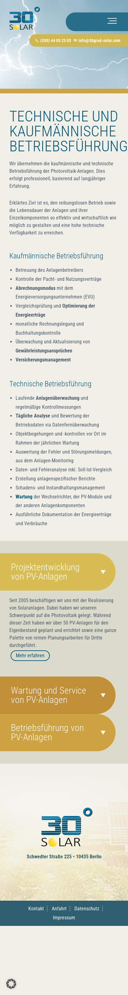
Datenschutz (86, 909)
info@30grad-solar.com (99, 40)
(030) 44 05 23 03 (55, 40)
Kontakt (36, 909)
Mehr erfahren (30, 655)
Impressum (64, 918)
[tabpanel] (64, 634)
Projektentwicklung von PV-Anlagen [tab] (45, 572)
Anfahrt (59, 909)
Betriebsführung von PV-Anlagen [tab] (47, 732)
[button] (11, 984)
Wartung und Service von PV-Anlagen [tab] (48, 695)
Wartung (24, 497)
